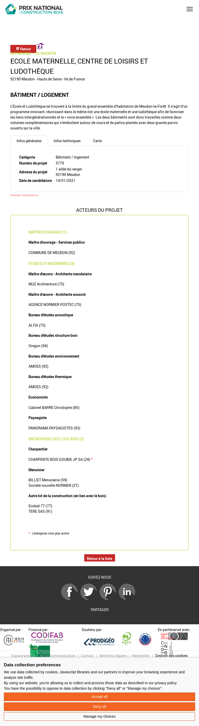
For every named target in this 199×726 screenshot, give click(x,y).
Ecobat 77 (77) (40, 505)
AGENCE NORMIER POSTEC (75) (55, 304)
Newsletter (141, 655)
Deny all (99, 706)
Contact (87, 655)
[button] (190, 9)
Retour (23, 48)
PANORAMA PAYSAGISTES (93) (54, 428)
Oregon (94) (38, 345)
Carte (97, 140)
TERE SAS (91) (40, 511)
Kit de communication (58, 655)
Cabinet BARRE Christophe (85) (54, 407)
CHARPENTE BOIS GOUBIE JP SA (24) (61, 459)
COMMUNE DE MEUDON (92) (52, 252)
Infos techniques (67, 140)
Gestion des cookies (171, 655)
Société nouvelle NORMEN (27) (54, 485)
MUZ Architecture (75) (46, 284)
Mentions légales (113, 655)
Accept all (100, 697)
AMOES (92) (38, 366)
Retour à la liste (99, 558)
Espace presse (22, 655)
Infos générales (29, 140)
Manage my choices (99, 716)
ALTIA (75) (37, 325)
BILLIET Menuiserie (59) (48, 479)
